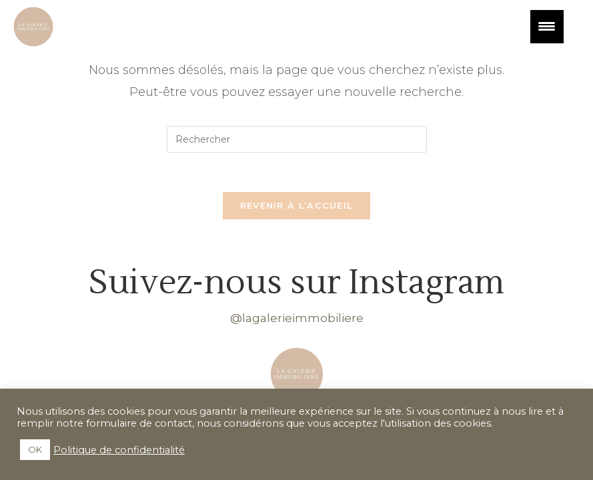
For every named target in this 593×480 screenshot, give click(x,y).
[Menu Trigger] (547, 26)
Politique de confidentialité (119, 450)
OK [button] (35, 449)
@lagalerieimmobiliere (297, 318)
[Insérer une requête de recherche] (297, 139)
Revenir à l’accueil (297, 206)
